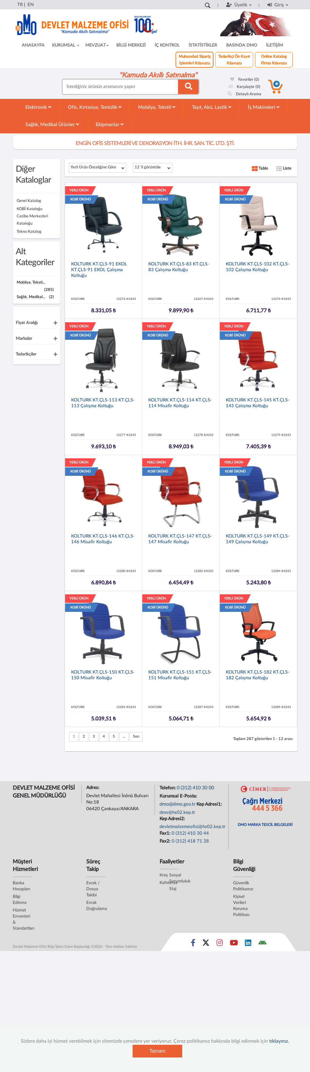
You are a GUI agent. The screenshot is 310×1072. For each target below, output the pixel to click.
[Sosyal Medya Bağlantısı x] (206, 944)
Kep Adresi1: (209, 804)
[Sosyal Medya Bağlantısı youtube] (234, 944)
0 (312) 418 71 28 (190, 841)
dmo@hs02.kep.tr (177, 812)
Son (136, 737)
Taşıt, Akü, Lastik (211, 107)
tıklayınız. (279, 1041)
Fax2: (166, 841)
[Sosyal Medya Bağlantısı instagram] (219, 944)
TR (20, 4)
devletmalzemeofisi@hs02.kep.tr (193, 826)
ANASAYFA (33, 45)
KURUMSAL (65, 45)
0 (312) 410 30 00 (195, 787)
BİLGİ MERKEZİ (131, 45)
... (124, 737)
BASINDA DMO (241, 45)
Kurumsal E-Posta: (179, 796)
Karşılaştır (244, 87)
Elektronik (38, 107)
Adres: (93, 787)
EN (31, 4)
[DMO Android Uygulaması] (262, 944)
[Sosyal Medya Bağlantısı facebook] (193, 944)
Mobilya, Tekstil (156, 107)
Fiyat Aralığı (27, 323)
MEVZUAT (97, 45)
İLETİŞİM (274, 45)
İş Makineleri (263, 107)
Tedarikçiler (26, 354)
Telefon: (168, 788)
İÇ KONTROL (167, 45)
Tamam (157, 1051)
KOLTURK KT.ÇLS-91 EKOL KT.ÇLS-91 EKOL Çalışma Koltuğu (99, 270)
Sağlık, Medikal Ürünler (52, 124)
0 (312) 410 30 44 (190, 833)
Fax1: (166, 833)
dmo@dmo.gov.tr (178, 804)
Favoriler (244, 80)
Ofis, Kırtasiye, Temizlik (94, 107)
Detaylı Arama (244, 94)
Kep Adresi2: (173, 819)
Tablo (260, 169)
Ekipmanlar (110, 124)
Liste (283, 169)
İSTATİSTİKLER (203, 45)
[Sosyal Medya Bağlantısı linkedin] (248, 944)
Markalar (24, 338)
